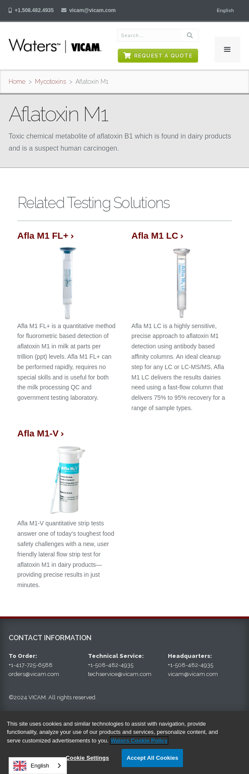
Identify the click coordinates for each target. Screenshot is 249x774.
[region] (124, 742)
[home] (55, 45)
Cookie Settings (87, 758)
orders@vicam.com (34, 674)
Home (17, 81)
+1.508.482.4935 (34, 10)
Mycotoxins (50, 81)
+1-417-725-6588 (31, 665)
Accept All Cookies (152, 758)
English (31, 766)
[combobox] (38, 765)
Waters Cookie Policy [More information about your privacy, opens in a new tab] (139, 740)
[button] (225, 10)
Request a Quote (163, 56)
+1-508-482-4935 (110, 665)
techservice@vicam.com (119, 674)
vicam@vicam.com (92, 10)
